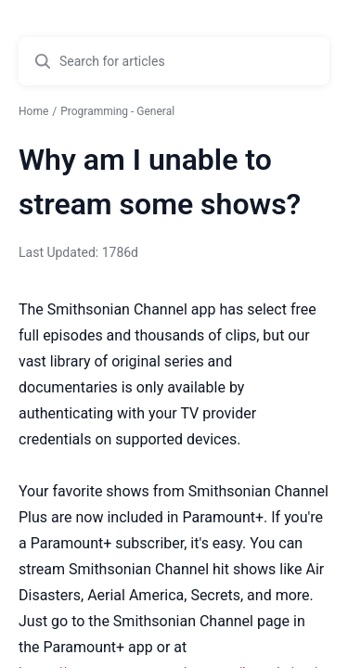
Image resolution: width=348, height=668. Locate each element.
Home (33, 111)
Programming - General (117, 111)
